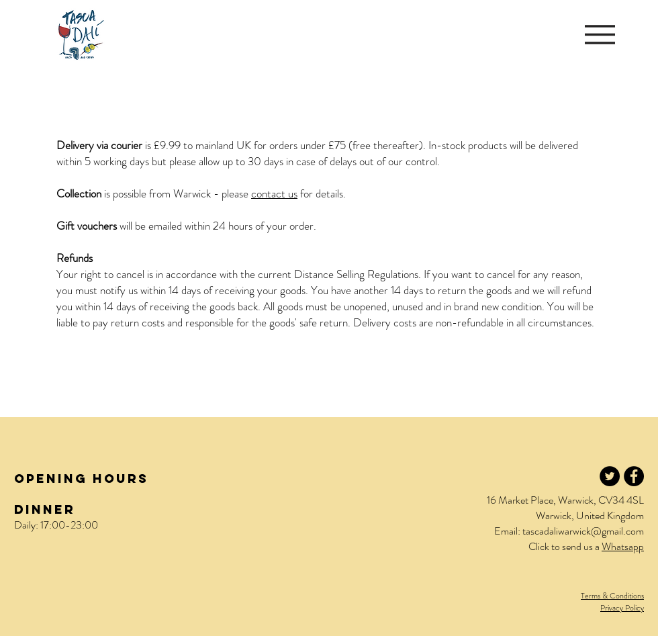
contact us (274, 193)
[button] (600, 34)
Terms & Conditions (612, 596)
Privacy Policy (622, 608)
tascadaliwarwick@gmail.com (583, 531)
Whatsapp (623, 546)
